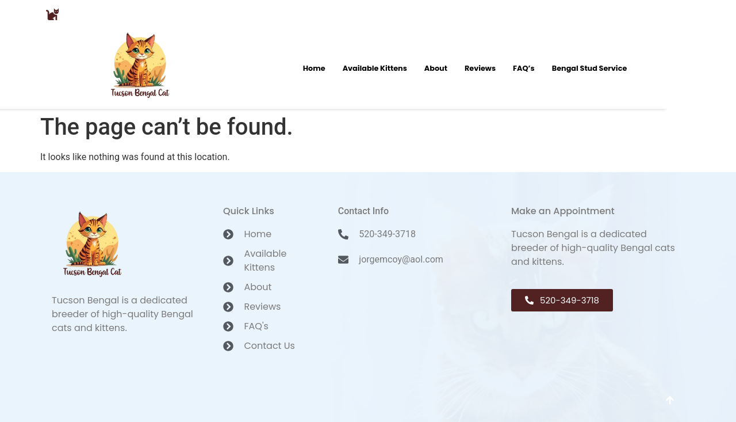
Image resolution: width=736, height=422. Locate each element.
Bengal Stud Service (589, 68)
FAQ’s (524, 68)
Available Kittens (375, 68)
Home (314, 68)
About (435, 68)
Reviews (480, 68)
